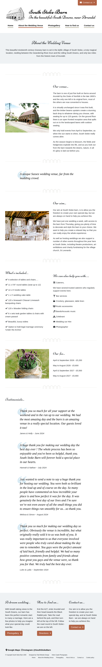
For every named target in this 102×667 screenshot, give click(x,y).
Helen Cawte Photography (59, 655)
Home (33, 657)
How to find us (70, 657)
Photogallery (14, 633)
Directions (45, 633)
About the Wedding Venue (46, 657)
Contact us (77, 627)
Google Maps (12, 650)
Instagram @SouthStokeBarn (36, 650)
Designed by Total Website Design (39, 655)
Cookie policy (90, 657)
